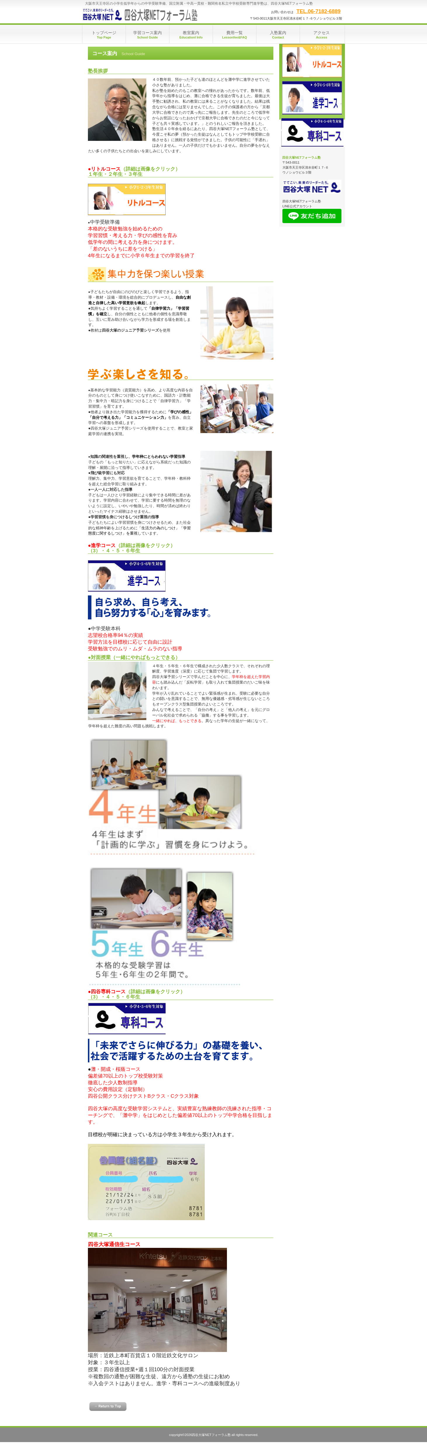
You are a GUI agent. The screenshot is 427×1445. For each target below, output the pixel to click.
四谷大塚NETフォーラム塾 (140, 14)
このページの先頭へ (107, 1406)
